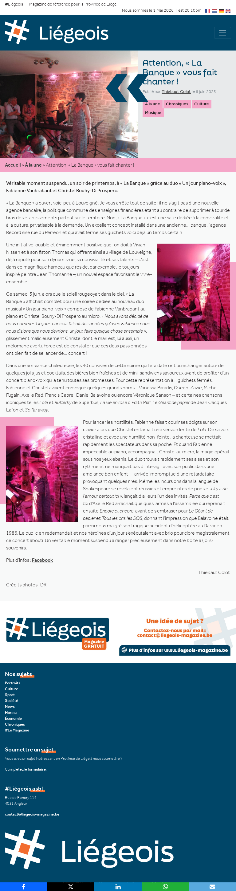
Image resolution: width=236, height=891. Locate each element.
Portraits (12, 683)
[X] (71, 886)
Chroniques (177, 104)
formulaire (37, 769)
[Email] (212, 886)
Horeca (11, 712)
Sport (10, 694)
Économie (13, 718)
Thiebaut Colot (176, 91)
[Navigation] (222, 33)
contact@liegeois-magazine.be (32, 814)
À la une (152, 104)
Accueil (13, 165)
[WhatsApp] (165, 886)
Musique (153, 112)
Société (11, 700)
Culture (201, 104)
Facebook (42, 560)
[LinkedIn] (118, 886)
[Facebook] (23, 886)
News (10, 706)
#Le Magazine (17, 730)
